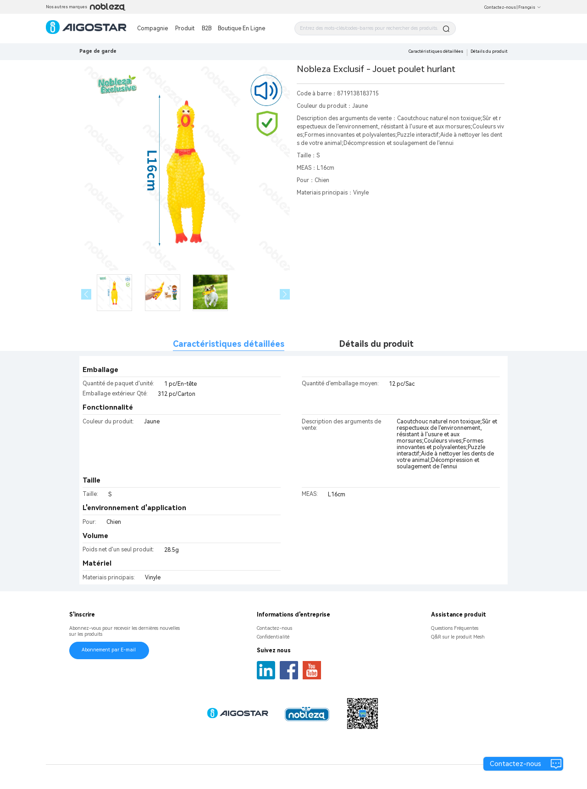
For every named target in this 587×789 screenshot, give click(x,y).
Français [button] (529, 7)
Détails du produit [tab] (376, 344)
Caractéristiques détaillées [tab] (228, 344)
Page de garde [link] (97, 51)
